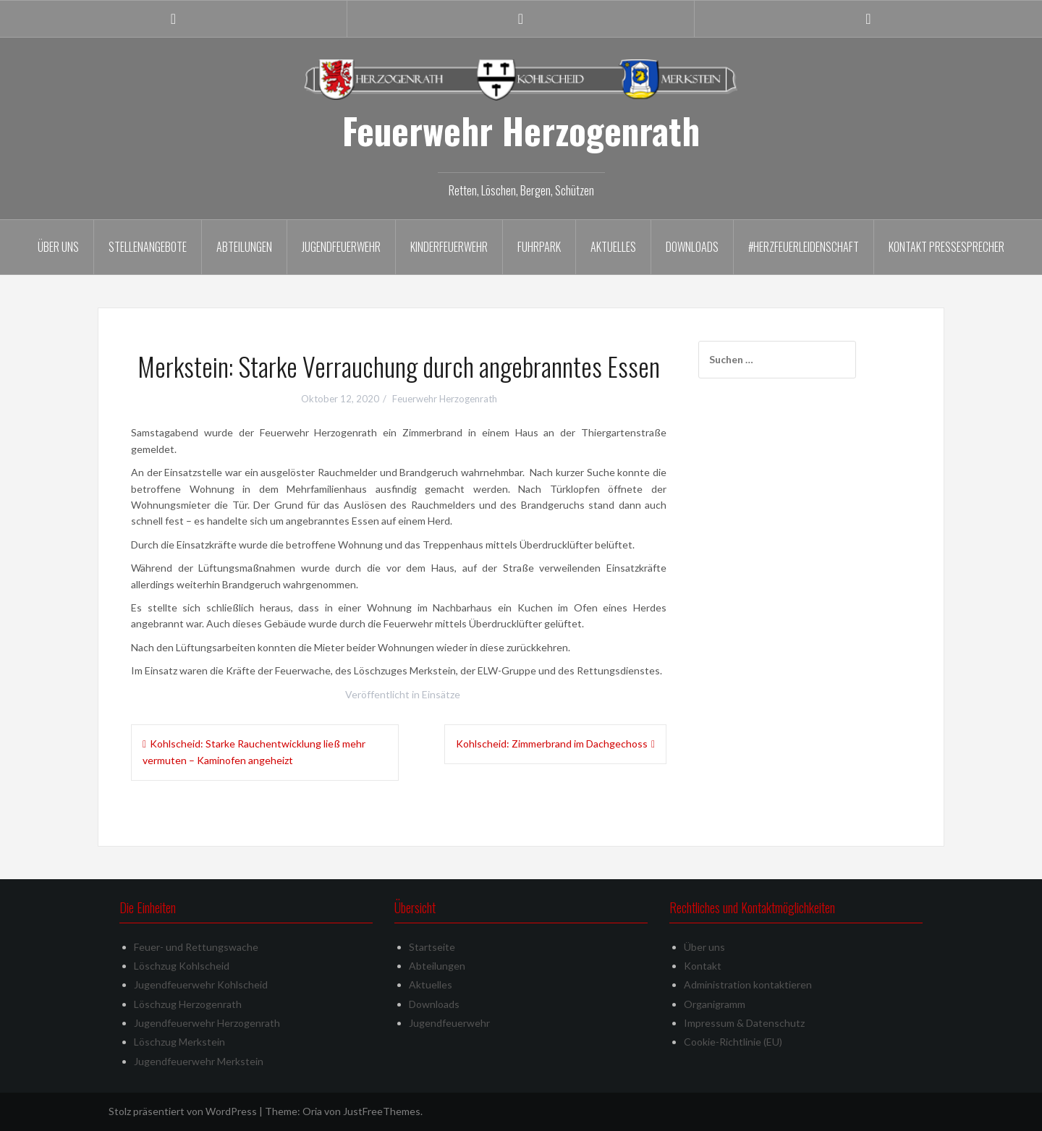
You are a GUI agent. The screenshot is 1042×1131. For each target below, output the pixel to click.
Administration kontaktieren (748, 984)
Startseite (432, 947)
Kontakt (702, 966)
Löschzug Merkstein (179, 1041)
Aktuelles (613, 246)
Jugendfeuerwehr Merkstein (198, 1061)
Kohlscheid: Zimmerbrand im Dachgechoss (552, 743)
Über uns (58, 246)
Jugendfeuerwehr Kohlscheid (201, 984)
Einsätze (441, 694)
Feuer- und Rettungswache (196, 947)
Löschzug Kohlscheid (181, 966)
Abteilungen (244, 246)
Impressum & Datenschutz (744, 1023)
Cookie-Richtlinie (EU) (733, 1041)
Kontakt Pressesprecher (946, 246)
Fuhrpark (539, 246)
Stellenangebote (148, 246)
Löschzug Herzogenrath (188, 1004)
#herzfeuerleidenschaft (803, 246)
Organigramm (714, 1004)
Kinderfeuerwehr (449, 246)
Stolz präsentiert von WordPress (183, 1111)
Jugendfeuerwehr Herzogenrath (207, 1023)
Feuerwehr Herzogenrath (521, 130)
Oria (312, 1111)
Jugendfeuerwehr (341, 246)
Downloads (692, 246)
